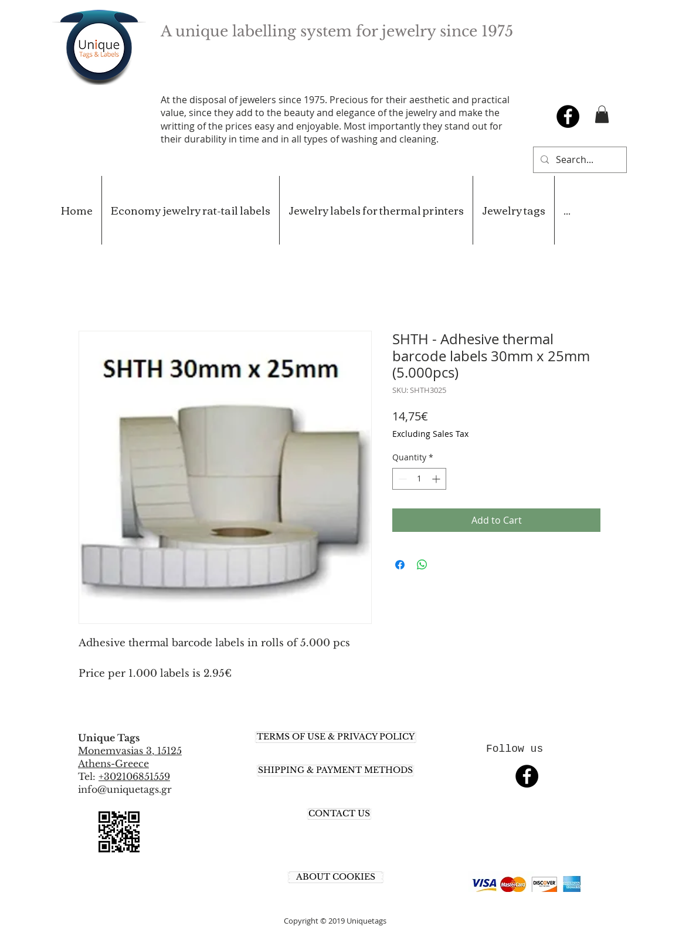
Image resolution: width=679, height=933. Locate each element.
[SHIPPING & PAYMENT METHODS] (335, 770)
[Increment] (437, 479)
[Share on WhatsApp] (422, 565)
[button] (602, 114)
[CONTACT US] (339, 814)
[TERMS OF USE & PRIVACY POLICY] (335, 737)
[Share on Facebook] (400, 565)
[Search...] (579, 159)
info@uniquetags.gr (125, 789)
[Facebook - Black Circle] (567, 116)
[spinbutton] (419, 479)
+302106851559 (134, 776)
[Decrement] (401, 479)
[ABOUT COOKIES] (335, 877)
